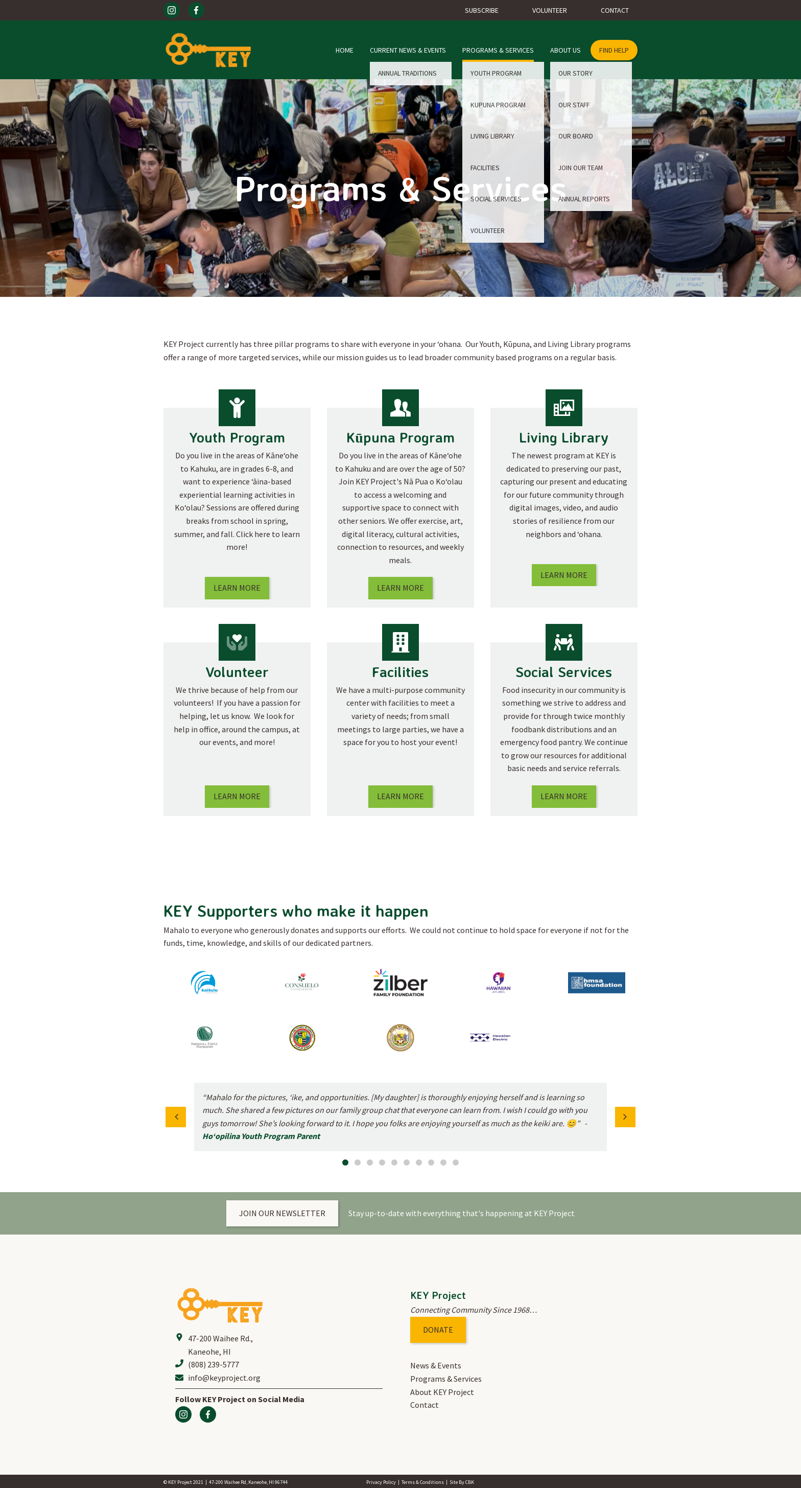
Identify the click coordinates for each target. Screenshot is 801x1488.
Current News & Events (408, 50)
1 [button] (345, 1162)
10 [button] (456, 1162)
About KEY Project (442, 1392)
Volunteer (549, 10)
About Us (565, 50)
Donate (438, 1329)
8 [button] (431, 1162)
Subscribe (482, 10)
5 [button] (394, 1162)
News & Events (435, 1365)
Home (345, 50)
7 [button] (419, 1162)
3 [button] (370, 1162)
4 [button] (382, 1162)
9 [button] (443, 1162)
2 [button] (358, 1162)
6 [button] (407, 1162)
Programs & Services (498, 50)
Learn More (237, 588)
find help (614, 50)
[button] (176, 1117)
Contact (615, 10)
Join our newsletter (282, 1213)
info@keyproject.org (224, 1378)
